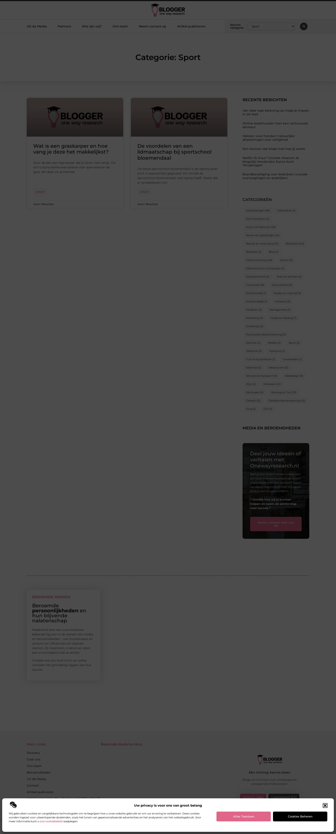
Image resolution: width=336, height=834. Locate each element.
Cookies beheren (300, 816)
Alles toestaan (243, 816)
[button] (325, 805)
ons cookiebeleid (51, 821)
